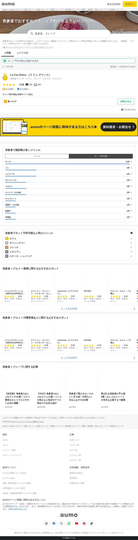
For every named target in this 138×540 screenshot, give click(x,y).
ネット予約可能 (100, 156)
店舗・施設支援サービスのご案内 (17, 483)
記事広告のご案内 (77, 483)
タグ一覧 (73, 450)
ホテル (5, 440)
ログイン (129, 4)
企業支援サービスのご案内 (14, 488)
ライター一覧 (75, 455)
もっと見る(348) (69, 308)
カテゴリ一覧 (75, 460)
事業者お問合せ (76, 473)
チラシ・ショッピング (12, 455)
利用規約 (85, 533)
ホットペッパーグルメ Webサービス (28, 421)
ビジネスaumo (9, 478)
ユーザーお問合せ (72, 533)
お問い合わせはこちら (17, 509)
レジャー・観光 (9, 450)
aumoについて (118, 533)
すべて (37, 156)
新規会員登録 (113, 4)
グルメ (5, 445)
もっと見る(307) (69, 357)
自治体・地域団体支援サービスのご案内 (20, 493)
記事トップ (74, 440)
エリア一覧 (74, 445)
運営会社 (18, 533)
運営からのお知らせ (31, 533)
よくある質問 (57, 533)
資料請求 (73, 478)
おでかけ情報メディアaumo (14, 473)
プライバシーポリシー (100, 533)
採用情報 (46, 533)
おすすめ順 (22, 52)
